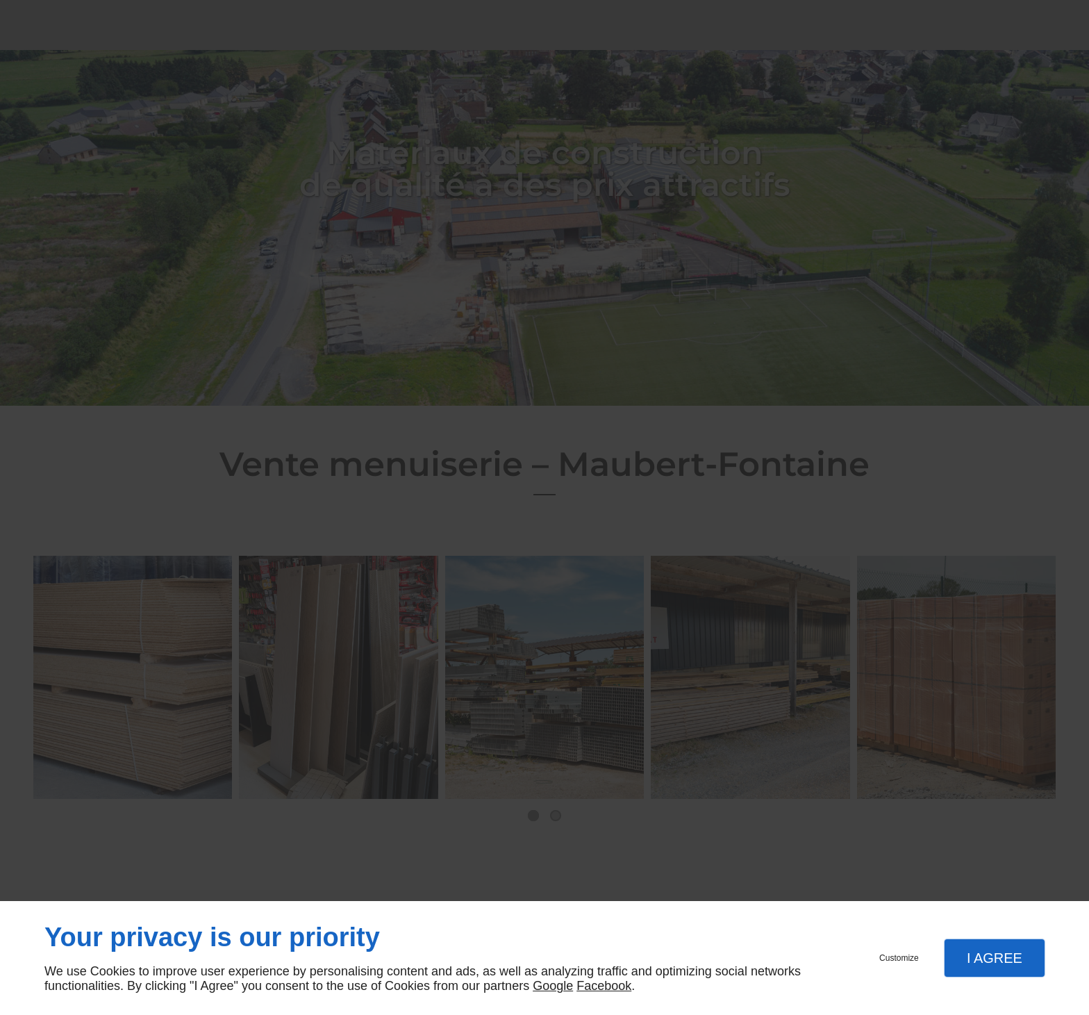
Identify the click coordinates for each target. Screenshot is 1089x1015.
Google (553, 986)
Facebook (603, 986)
